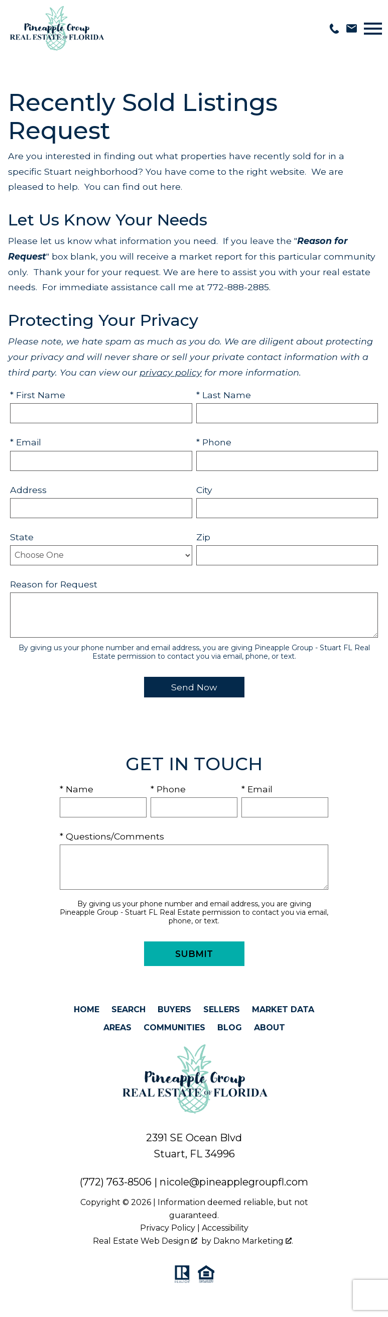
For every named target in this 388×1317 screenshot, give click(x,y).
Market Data (283, 1009)
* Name (76, 789)
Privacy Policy (167, 1228)
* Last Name (223, 395)
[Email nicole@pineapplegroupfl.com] (351, 28)
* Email (25, 442)
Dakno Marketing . (253, 1241)
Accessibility (225, 1228)
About (269, 1027)
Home (86, 1009)
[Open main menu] (373, 29)
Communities (174, 1027)
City (204, 490)
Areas (117, 1027)
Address (28, 490)
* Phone (213, 442)
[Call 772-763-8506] (334, 29)
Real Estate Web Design (145, 1241)
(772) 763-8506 (116, 1182)
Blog (229, 1027)
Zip (203, 537)
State (22, 537)
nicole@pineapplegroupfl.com (234, 1182)
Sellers (221, 1009)
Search (128, 1009)
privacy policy (171, 372)
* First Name (37, 395)
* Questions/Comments (112, 836)
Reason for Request (53, 584)
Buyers (174, 1009)
